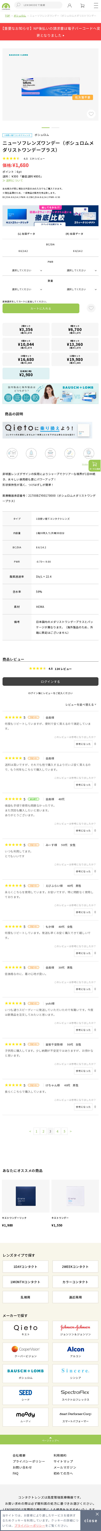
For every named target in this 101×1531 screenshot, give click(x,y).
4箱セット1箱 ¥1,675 (75, 329)
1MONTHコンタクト (25, 1282)
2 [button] (55, 128)
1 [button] (46, 128)
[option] (26, 1204)
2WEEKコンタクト (75, 1266)
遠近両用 (75, 1297)
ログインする (50, 681)
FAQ (16, 1473)
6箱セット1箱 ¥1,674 (26, 344)
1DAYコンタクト (26, 1266)
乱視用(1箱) (26, 373)
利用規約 (60, 1455)
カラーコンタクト (75, 1282)
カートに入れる (40, 308)
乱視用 (25, 1297)
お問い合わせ (22, 1467)
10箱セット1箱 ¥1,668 (26, 359)
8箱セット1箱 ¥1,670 (75, 344)
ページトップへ (50, 1440)
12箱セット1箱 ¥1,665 (75, 359)
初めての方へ (63, 1473)
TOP (7, 15)
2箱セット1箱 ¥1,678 (26, 329)
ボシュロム (20, 15)
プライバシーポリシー (29, 1461)
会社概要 (19, 1455)
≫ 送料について (13, 180)
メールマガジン (65, 1467)
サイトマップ (63, 1461)
